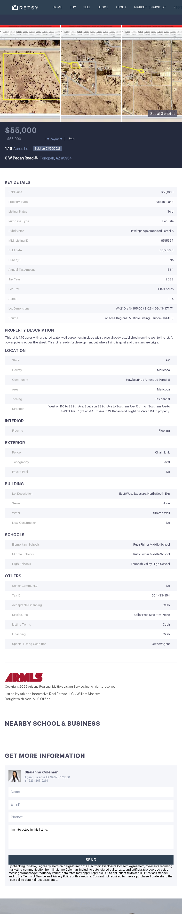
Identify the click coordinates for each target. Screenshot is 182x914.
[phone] (91, 817)
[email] (91, 805)
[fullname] (91, 792)
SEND (91, 860)
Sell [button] (87, 7)
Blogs (103, 7)
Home (57, 7)
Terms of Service (34, 876)
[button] (25, 7)
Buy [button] (73, 7)
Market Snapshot (150, 7)
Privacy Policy (62, 876)
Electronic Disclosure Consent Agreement (116, 866)
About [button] (121, 7)
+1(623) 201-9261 (36, 780)
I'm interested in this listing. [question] (91, 837)
